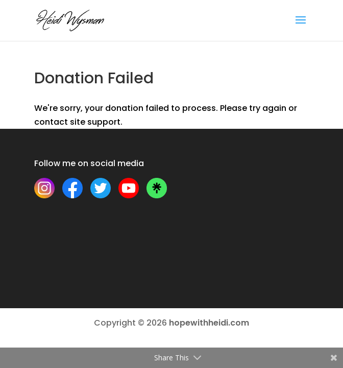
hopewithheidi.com (209, 323)
